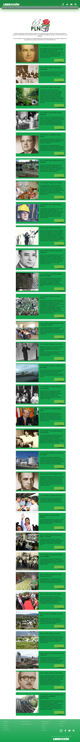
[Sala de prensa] (48, 721)
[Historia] (9, 724)
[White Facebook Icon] (63, 4)
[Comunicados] (48, 724)
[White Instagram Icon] (75, 4)
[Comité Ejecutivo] (27, 721)
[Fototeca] (48, 726)
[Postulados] (9, 726)
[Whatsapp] (61, 730)
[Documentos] (9, 730)
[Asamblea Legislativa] (27, 724)
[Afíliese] (65, 724)
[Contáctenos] (67, 721)
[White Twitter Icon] (67, 4)
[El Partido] (9, 721)
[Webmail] (65, 726)
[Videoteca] (48, 728)
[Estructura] (9, 728)
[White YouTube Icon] (71, 4)
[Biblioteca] (48, 730)
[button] (59, 60)
